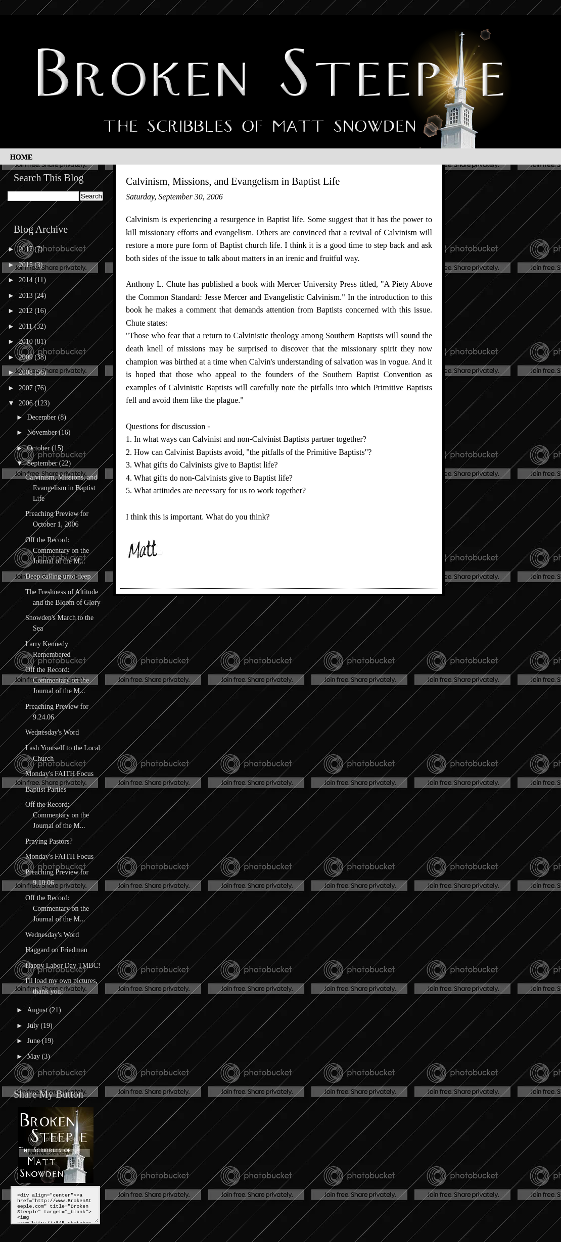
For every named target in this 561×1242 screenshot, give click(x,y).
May (34, 1056)
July (33, 1025)
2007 (27, 388)
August (38, 1010)
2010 (27, 341)
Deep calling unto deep (57, 576)
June (34, 1041)
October (39, 448)
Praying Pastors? (49, 841)
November (43, 432)
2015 (27, 265)
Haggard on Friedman (56, 950)
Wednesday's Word (52, 732)
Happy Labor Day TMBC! (63, 965)
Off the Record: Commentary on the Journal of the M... (57, 550)
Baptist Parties (45, 789)
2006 (27, 403)
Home (21, 157)
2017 (27, 249)
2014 (27, 280)
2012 (27, 311)
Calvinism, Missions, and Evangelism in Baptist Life (61, 488)
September (43, 463)
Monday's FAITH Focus (59, 774)
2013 (27, 295)
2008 (27, 372)
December (42, 417)
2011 (26, 326)
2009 (27, 357)
